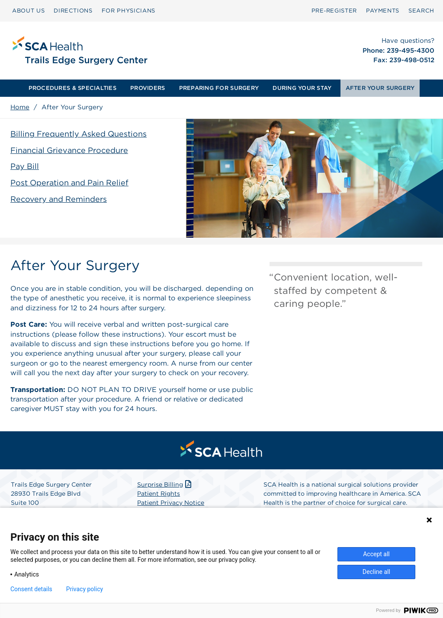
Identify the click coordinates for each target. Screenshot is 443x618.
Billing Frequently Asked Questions (78, 133)
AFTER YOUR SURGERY (380, 88)
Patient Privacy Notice (170, 502)
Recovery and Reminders (58, 199)
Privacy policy (84, 589)
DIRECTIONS (73, 10)
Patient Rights (158, 493)
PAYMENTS (382, 10)
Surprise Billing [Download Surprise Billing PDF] (165, 484)
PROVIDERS (147, 88)
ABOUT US (28, 10)
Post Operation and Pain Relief (69, 182)
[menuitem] (28, 11)
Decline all (376, 571)
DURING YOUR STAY (302, 88)
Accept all (376, 554)
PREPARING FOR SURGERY (219, 88)
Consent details (31, 589)
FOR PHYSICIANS (128, 10)
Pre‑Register (334, 10)
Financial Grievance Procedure (69, 150)
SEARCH (421, 10)
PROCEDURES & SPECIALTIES (72, 88)
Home (19, 107)
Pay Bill (24, 166)
